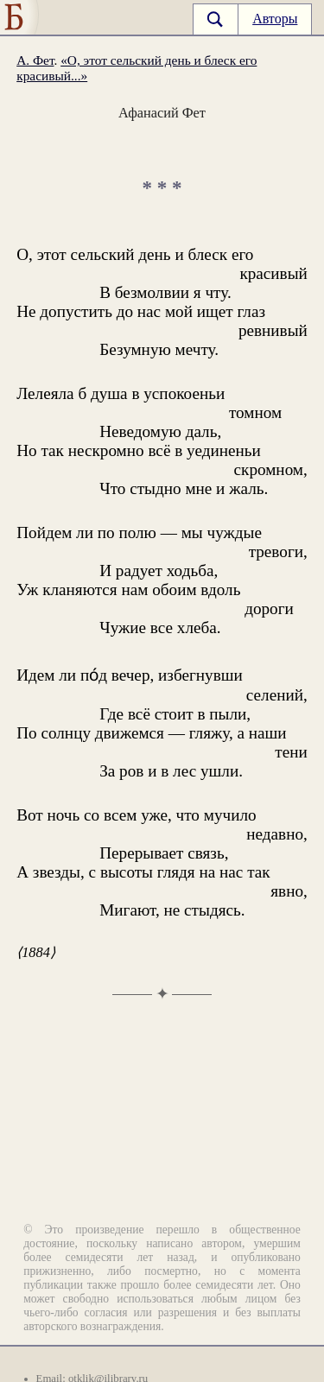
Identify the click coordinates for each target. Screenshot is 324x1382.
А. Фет (35, 60)
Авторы (274, 18)
